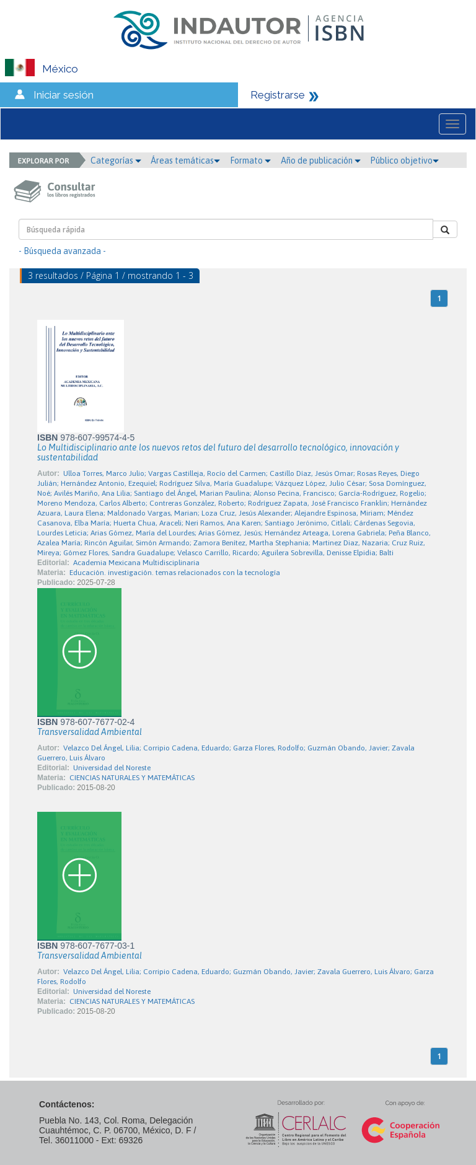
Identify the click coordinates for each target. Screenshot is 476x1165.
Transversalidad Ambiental (89, 732)
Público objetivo (404, 160)
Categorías (115, 160)
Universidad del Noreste (112, 767)
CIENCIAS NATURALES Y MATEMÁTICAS (132, 777)
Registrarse (277, 95)
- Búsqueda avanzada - (62, 251)
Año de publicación (321, 160)
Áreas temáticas (185, 160)
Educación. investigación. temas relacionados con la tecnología (174, 572)
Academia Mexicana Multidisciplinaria (136, 562)
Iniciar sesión (63, 95)
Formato (250, 160)
